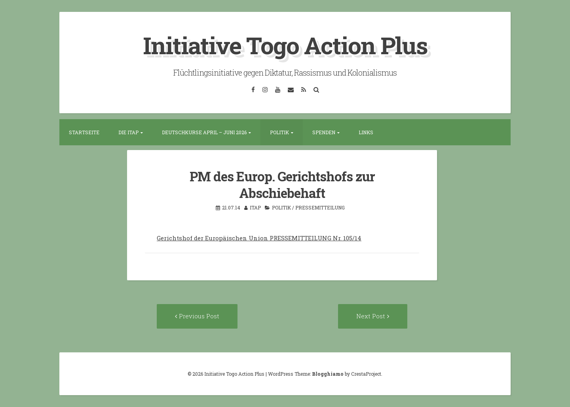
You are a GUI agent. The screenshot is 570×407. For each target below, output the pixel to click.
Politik (279, 132)
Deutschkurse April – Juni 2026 (204, 132)
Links (366, 132)
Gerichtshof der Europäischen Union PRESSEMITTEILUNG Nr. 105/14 (259, 238)
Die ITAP (128, 132)
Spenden (323, 132)
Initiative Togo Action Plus (285, 45)
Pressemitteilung (320, 207)
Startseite (84, 132)
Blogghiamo (328, 374)
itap (255, 207)
